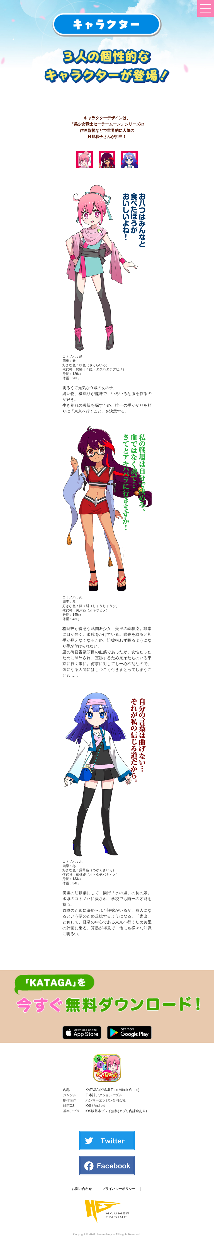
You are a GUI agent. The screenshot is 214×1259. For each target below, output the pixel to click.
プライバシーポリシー (118, 1189)
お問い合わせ (82, 1189)
